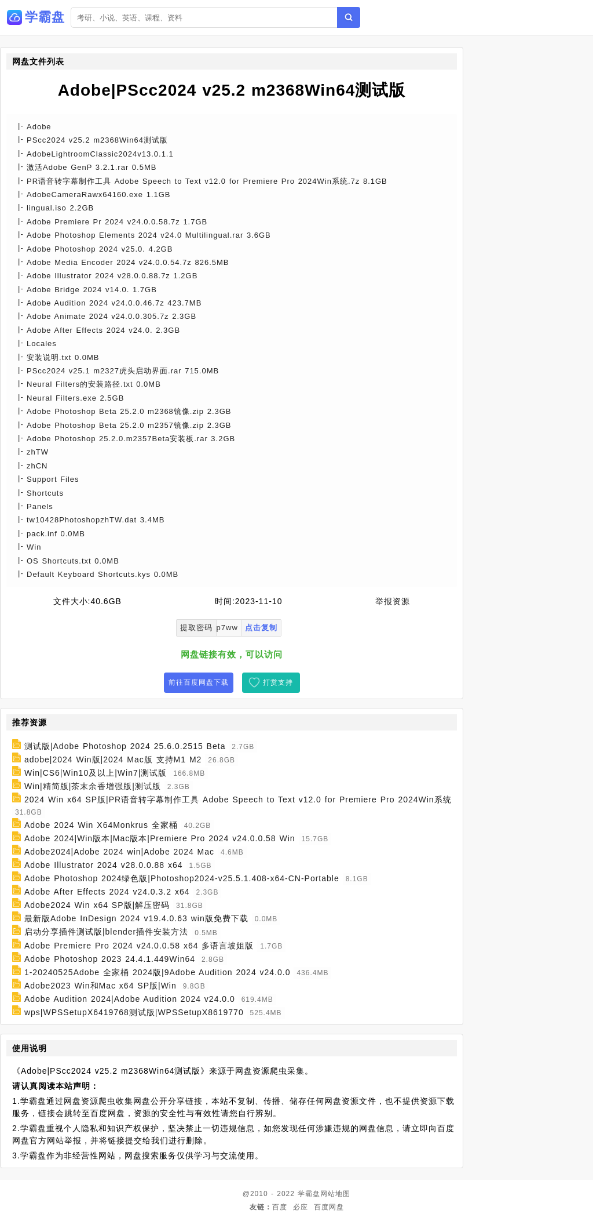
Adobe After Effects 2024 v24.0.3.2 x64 (107, 891)
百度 (279, 1207)
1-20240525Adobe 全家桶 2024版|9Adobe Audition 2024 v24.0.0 (157, 972)
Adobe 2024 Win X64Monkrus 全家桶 (101, 825)
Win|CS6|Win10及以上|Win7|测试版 (95, 772)
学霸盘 (309, 1194)
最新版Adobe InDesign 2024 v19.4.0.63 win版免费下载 (136, 918)
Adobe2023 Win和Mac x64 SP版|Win (100, 985)
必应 (300, 1207)
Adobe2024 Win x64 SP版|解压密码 (97, 905)
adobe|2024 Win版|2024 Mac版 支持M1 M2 (113, 759)
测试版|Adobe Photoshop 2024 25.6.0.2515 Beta (125, 746)
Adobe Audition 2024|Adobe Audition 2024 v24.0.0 (129, 999)
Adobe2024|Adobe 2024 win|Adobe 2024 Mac (119, 851)
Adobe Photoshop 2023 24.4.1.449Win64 (109, 959)
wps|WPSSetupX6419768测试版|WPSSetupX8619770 (134, 1012)
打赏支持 (278, 682)
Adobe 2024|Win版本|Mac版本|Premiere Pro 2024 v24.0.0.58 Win (159, 838)
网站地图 (335, 1194)
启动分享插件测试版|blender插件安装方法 (106, 932)
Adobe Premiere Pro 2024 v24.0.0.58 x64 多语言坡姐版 (139, 945)
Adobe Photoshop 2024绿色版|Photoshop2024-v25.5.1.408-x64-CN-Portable (181, 878)
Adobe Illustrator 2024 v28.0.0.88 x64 (103, 865)
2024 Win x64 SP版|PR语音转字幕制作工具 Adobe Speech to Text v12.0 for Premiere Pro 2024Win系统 (238, 799)
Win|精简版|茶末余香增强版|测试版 (92, 786)
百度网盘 (329, 1207)
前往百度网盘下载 (199, 682)
